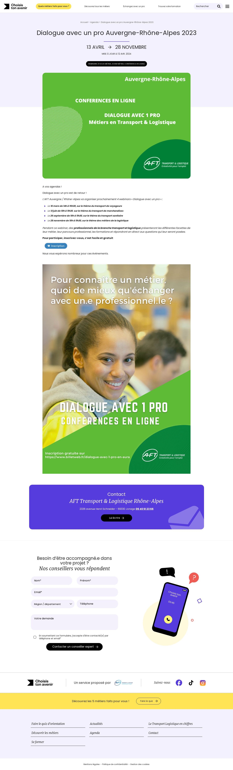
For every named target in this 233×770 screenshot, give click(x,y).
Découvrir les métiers (44, 733)
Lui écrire (116, 518)
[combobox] (53, 604)
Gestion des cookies (139, 764)
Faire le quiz (146, 701)
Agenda (95, 733)
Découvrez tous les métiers (97, 6)
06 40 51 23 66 (145, 509)
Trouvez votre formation (169, 6)
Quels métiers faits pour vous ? (53, 6)
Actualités (96, 724)
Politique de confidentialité (115, 764)
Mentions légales (92, 764)
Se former (37, 742)
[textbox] (52, 604)
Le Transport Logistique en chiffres (171, 724)
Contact (153, 733)
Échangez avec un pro (134, 6)
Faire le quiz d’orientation (48, 724)
